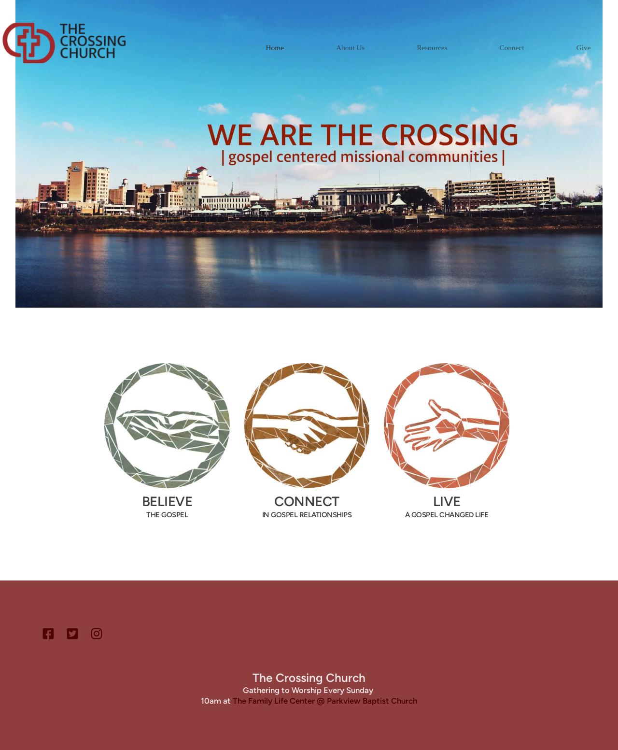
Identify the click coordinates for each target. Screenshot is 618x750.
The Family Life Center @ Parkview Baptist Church (325, 701)
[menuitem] (275, 47)
